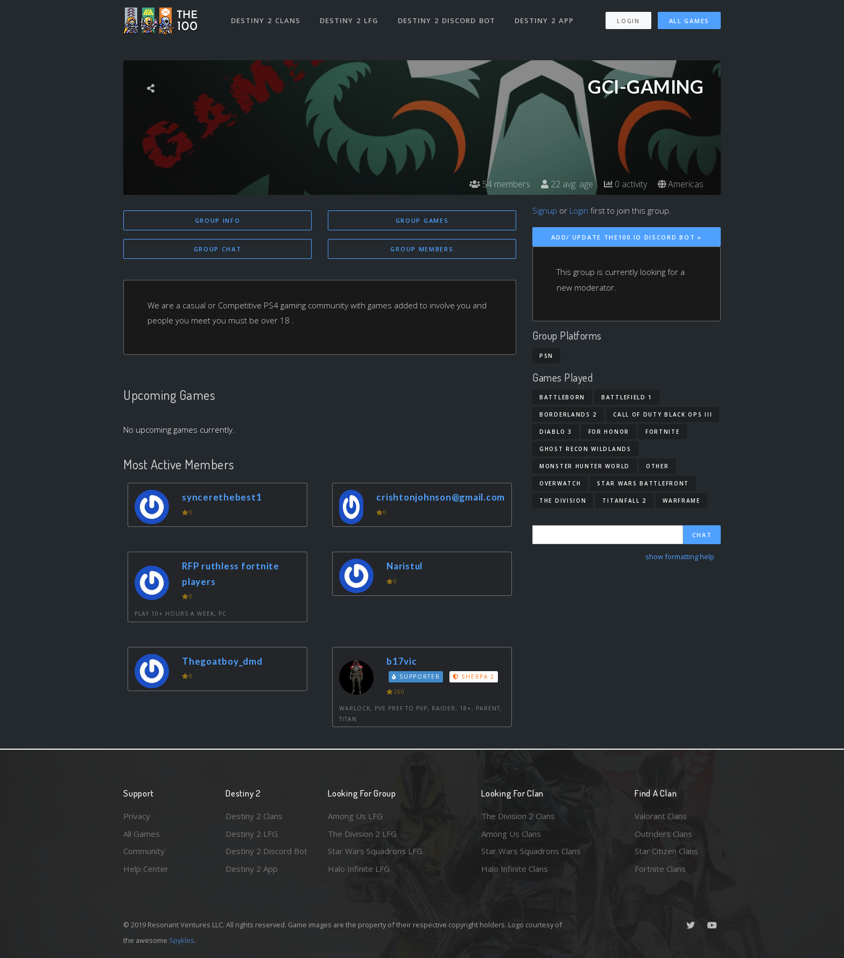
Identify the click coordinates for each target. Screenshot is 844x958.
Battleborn (562, 397)
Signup (544, 210)
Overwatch (560, 483)
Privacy (136, 816)
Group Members (421, 249)
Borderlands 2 (568, 414)
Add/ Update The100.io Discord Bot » (626, 237)
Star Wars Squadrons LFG (375, 851)
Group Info (218, 220)
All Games (689, 21)
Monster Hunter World (584, 466)
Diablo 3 (555, 431)
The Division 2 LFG (362, 833)
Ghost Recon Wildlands (585, 449)
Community (144, 851)
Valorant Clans (661, 816)
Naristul (404, 566)
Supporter (416, 676)
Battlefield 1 (626, 397)
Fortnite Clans (660, 868)
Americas (681, 184)
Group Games (422, 220)
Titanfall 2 (624, 500)
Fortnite (662, 431)
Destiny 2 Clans (265, 20)
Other (657, 466)
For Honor (608, 431)
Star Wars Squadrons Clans (531, 851)
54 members (499, 184)
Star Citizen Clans (666, 851)
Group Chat (218, 249)
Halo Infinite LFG (359, 868)
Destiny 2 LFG (349, 20)
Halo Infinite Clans (514, 868)
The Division (562, 500)
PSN (546, 356)
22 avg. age (567, 184)
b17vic (401, 661)
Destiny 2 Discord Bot (446, 20)
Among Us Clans (511, 833)
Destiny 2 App (544, 20)
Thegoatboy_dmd (222, 661)
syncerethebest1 (222, 497)
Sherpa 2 (474, 676)
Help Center (145, 868)
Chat (702, 535)
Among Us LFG (355, 816)
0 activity (625, 184)
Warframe (681, 500)
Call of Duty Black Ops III (662, 414)
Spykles (181, 940)
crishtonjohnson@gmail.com (440, 497)
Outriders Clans (663, 833)
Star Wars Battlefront (643, 483)
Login (628, 21)
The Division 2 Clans (518, 816)
